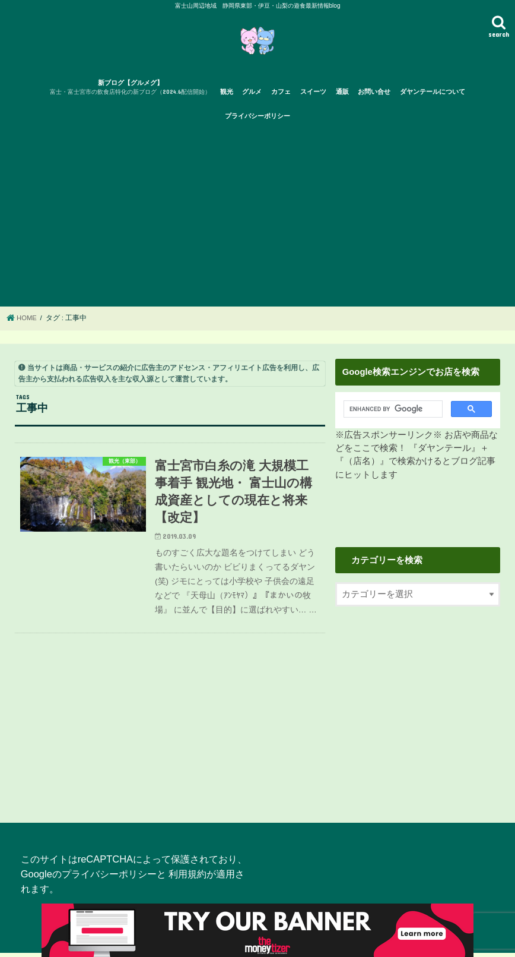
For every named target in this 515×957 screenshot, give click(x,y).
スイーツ (313, 95)
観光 (226, 95)
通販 (342, 95)
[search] (390, 413)
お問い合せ (374, 95)
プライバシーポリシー (257, 120)
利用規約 (187, 878)
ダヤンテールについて (432, 95)
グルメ (252, 95)
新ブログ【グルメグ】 (130, 92)
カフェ (281, 95)
